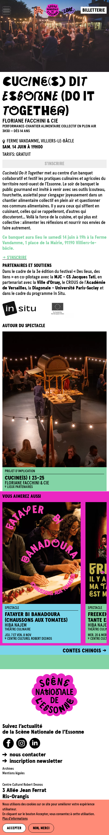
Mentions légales (13, 773)
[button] (99, 572)
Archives (8, 768)
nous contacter (28, 755)
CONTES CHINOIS (82, 651)
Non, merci (41, 828)
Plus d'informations (15, 818)
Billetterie (93, 10)
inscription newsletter (36, 761)
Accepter (14, 828)
